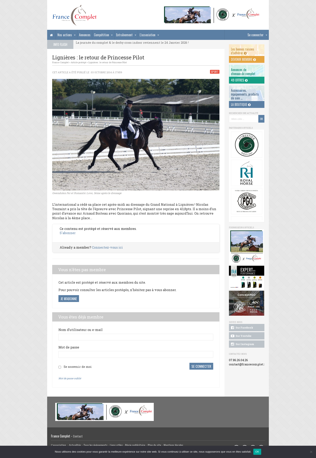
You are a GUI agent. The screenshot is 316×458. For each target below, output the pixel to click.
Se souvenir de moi (78, 366)
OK (257, 451)
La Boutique (241, 104)
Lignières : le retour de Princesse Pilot (107, 62)
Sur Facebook (241, 328)
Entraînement (124, 34)
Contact (78, 435)
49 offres (239, 80)
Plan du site (154, 444)
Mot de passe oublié (69, 377)
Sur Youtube (240, 336)
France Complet (60, 62)
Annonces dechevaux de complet (243, 71)
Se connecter (255, 34)
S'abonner (68, 233)
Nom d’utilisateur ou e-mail (80, 330)
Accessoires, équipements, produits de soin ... (245, 94)
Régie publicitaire (135, 444)
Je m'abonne (68, 298)
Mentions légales (173, 444)
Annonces (84, 34)
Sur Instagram (242, 344)
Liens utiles (116, 444)
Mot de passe (68, 347)
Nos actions (64, 34)
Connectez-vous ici (107, 247)
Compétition (101, 34)
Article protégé (78, 62)
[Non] (311, 452)
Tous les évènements (95, 444)
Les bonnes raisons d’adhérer (242, 51)
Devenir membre (243, 59)
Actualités (75, 444)
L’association (147, 34)
